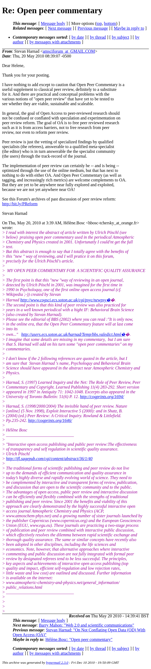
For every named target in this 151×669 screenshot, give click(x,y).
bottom (110, 23)
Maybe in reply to (129, 28)
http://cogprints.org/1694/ (102, 396)
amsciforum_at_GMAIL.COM (69, 51)
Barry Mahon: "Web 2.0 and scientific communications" (86, 625)
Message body (53, 23)
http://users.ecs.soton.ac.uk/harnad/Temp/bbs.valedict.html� (73, 334)
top (99, 23)
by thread (98, 37)
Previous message (93, 28)
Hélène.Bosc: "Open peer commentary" (79, 639)
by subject (120, 37)
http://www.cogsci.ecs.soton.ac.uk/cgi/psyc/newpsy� (65, 300)
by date (78, 37)
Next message (60, 28)
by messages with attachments (55, 42)
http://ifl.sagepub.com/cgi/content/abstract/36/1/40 (49, 458)
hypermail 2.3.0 (57, 662)
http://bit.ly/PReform (20, 204)
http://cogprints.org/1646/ (50, 420)
